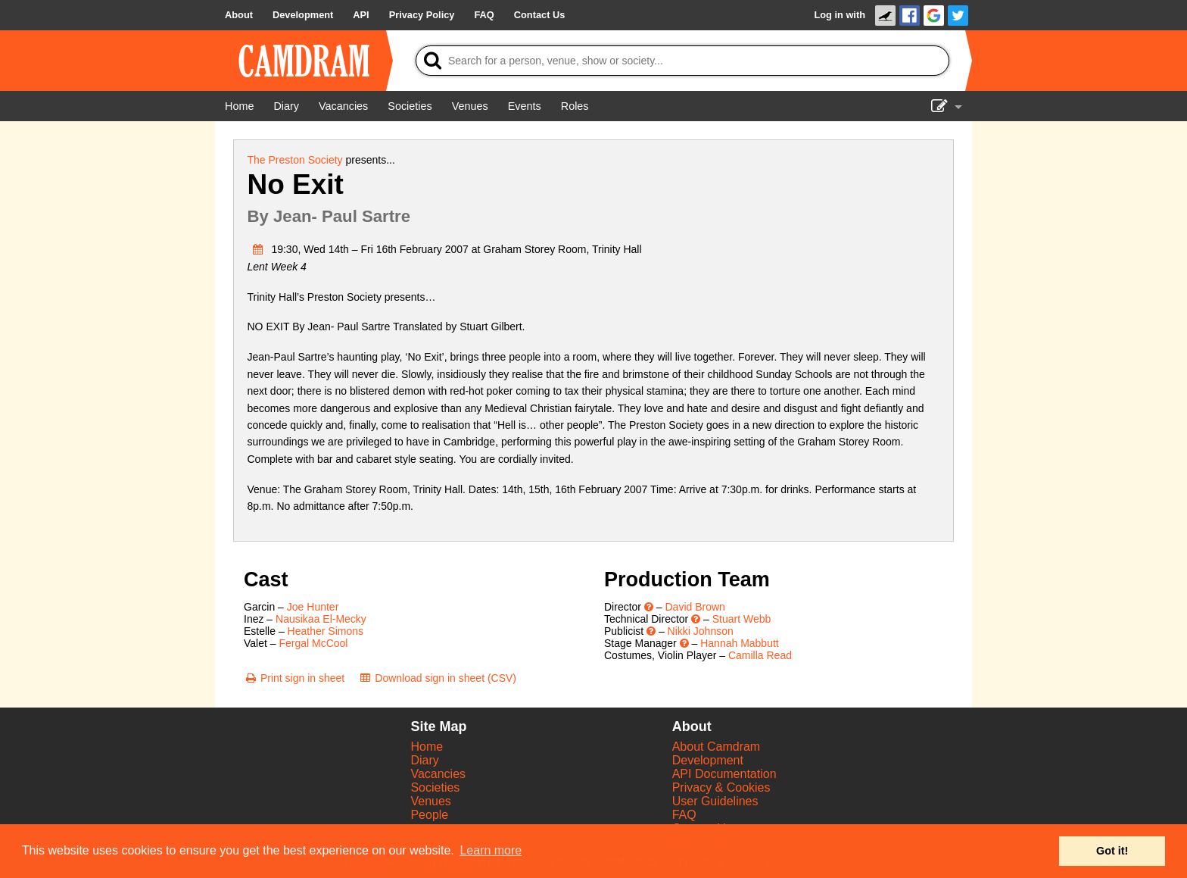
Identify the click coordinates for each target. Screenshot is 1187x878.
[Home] (239, 106)
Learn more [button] (491, 850)
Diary (424, 760)
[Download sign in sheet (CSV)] (437, 678)
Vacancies (438, 773)
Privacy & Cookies (721, 787)
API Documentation (724, 773)
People (429, 814)
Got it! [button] (1112, 851)
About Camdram (716, 746)
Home (426, 746)
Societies (435, 787)
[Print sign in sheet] (294, 678)
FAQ (684, 814)
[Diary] (286, 106)
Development (707, 760)
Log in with (839, 14)
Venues (430, 801)
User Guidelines (715, 801)
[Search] (682, 60)
